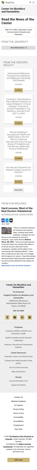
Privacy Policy (18, 409)
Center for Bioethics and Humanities (13, 10)
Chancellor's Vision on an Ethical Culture (18, 356)
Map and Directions (18, 371)
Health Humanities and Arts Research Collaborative (18, 339)
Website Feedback (18, 401)
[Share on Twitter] (7, 220)
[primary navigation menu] (34, 2)
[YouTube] (14, 320)
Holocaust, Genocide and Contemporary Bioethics (18, 346)
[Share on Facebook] (3, 220)
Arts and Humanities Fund (18, 381)
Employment (18, 425)
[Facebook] (7, 320)
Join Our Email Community (18, 367)
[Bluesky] (29, 320)
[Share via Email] (11, 220)
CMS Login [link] (18, 460)
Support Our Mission (18, 385)
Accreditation (18, 421)
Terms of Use (18, 413)
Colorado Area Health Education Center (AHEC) (18, 362)
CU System (18, 405)
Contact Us (18, 397)
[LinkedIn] (22, 320)
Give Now (18, 429)
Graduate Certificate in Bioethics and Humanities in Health (18, 332)
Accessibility (18, 417)
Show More (18, 190)
